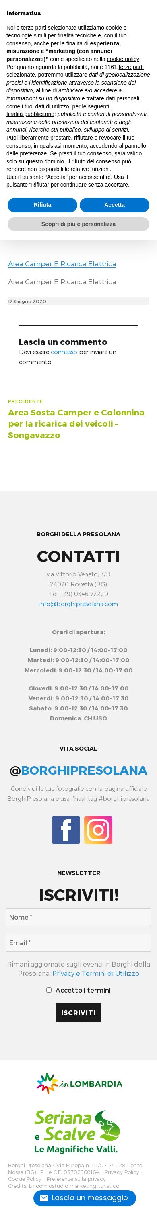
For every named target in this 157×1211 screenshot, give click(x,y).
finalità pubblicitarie (30, 114)
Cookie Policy (24, 1179)
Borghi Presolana (29, 1165)
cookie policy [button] (123, 59)
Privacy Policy (122, 1172)
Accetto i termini (78, 990)
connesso (64, 351)
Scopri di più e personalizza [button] (78, 224)
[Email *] (78, 943)
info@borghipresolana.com (78, 603)
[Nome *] (78, 917)
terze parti (131, 67)
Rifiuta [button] (43, 204)
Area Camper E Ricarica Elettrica (62, 263)
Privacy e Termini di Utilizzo (95, 973)
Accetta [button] (114, 204)
